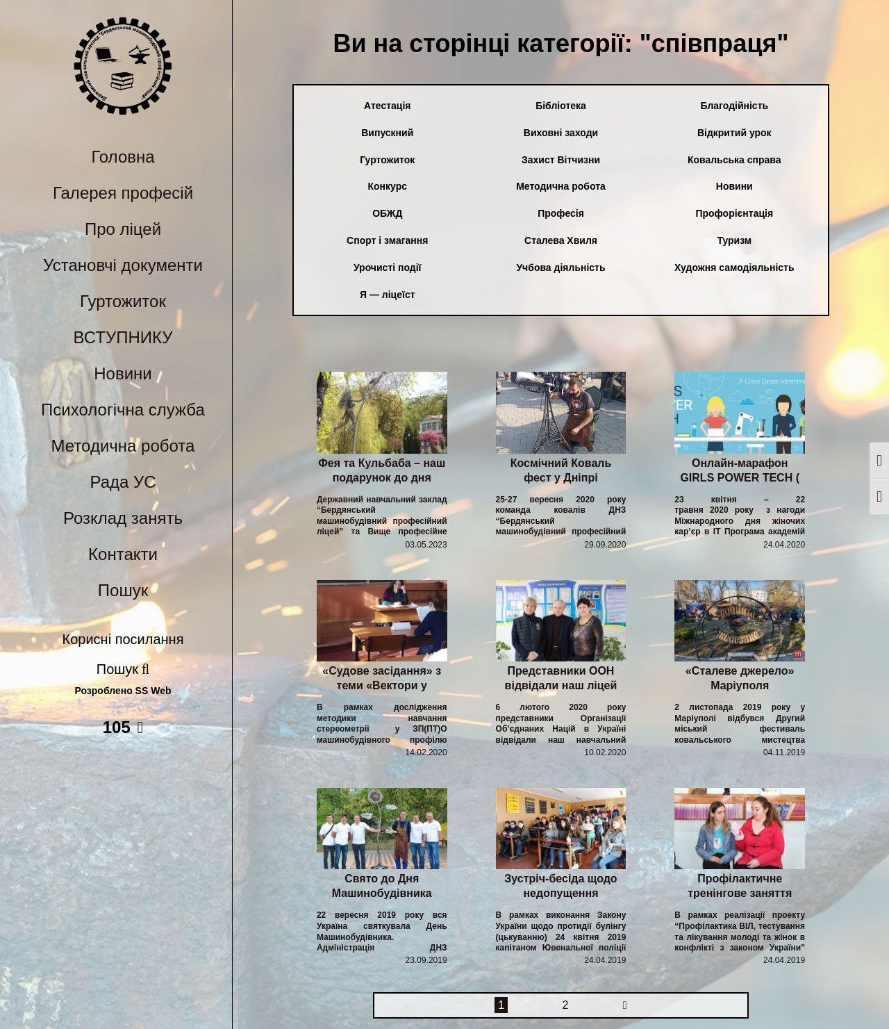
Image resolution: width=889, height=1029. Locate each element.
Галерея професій (123, 192)
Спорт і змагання (387, 240)
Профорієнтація (734, 213)
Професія (561, 213)
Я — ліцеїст (387, 294)
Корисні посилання (123, 639)
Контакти (123, 554)
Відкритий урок (734, 132)
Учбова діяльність (560, 267)
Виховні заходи (561, 132)
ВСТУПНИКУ (123, 337)
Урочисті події (388, 267)
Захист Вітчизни (561, 159)
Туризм (734, 240)
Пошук (123, 590)
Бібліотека (560, 105)
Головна (122, 156)
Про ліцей (123, 229)
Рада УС (123, 481)
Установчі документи (123, 265)
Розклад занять (123, 518)
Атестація (387, 105)
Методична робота (123, 445)
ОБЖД (387, 213)
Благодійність (734, 105)
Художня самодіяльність (734, 267)
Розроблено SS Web (123, 691)
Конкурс (388, 186)
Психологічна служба (123, 409)
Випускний (387, 132)
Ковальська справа (734, 159)
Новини (123, 373)
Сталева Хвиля (560, 240)
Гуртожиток (123, 301)
